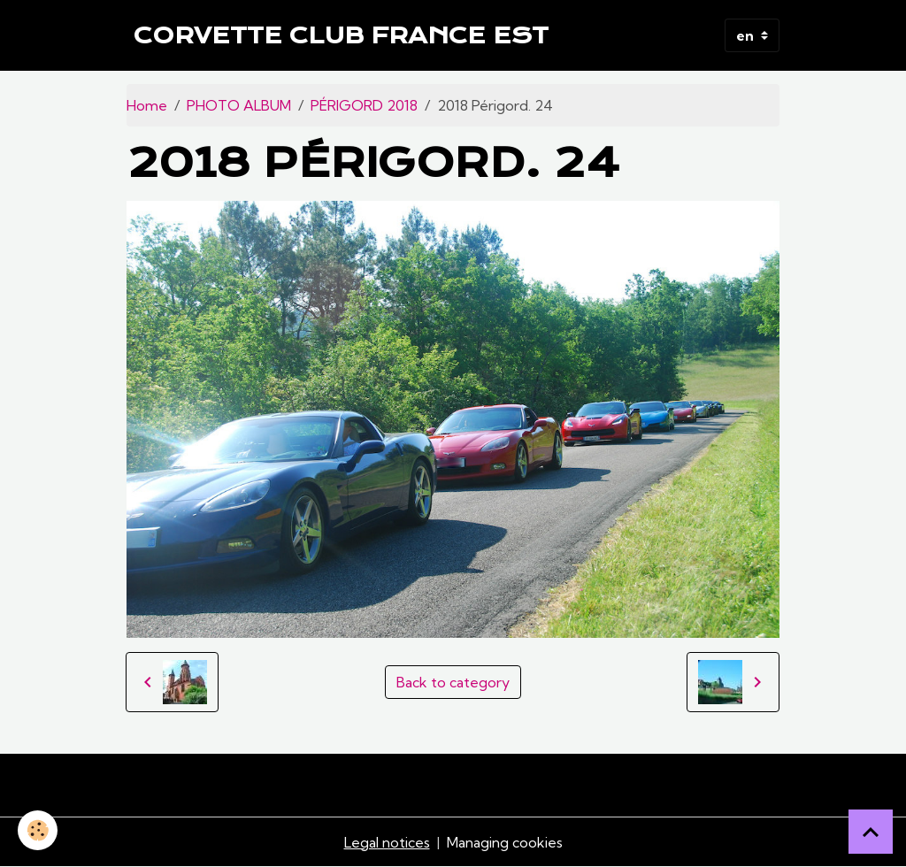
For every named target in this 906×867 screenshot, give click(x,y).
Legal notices (387, 842)
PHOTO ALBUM (239, 105)
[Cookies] (38, 830)
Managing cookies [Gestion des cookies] (505, 842)
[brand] (341, 35)
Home (147, 105)
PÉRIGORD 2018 (364, 105)
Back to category (453, 682)
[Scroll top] (870, 831)
